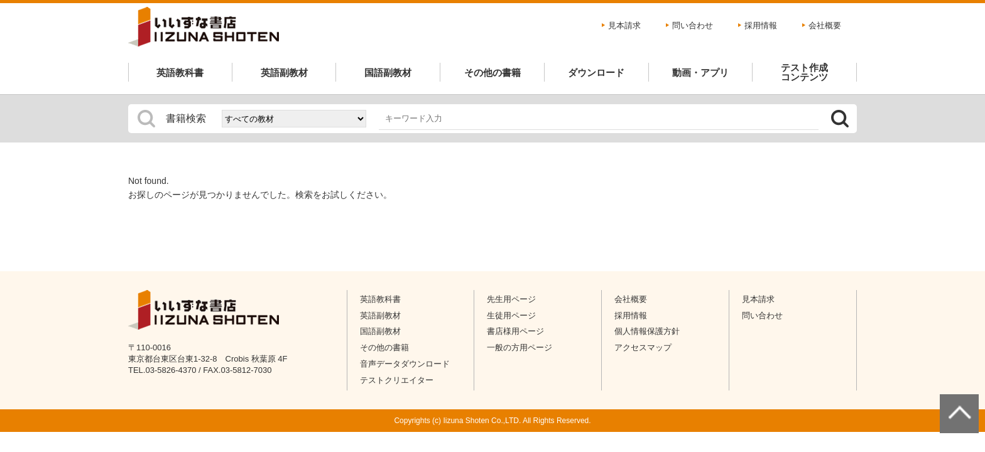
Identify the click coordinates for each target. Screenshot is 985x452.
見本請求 (624, 25)
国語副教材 (387, 72)
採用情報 (760, 25)
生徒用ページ (511, 315)
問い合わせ (692, 25)
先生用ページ (511, 299)
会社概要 (824, 25)
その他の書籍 (492, 72)
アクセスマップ (643, 347)
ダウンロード (596, 72)
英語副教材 (284, 72)
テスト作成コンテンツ (804, 72)
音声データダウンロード (405, 364)
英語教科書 (180, 72)
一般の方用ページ (519, 347)
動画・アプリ (700, 72)
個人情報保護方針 (647, 331)
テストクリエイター (396, 380)
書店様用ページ (515, 331)
